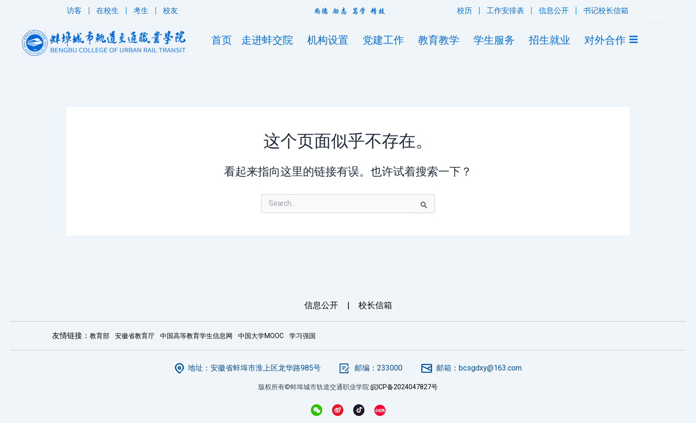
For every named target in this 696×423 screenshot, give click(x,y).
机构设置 (330, 40)
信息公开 (554, 10)
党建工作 (386, 40)
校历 (464, 10)
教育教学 (441, 40)
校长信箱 (375, 305)
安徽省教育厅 (135, 336)
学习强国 (302, 336)
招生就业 (552, 40)
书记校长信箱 (605, 10)
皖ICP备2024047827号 (404, 387)
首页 (221, 40)
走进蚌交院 (269, 40)
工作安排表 (505, 10)
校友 (170, 10)
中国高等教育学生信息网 (196, 336)
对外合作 (605, 40)
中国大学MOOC (261, 336)
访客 (74, 10)
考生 (140, 10)
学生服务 (496, 40)
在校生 (107, 10)
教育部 (99, 336)
